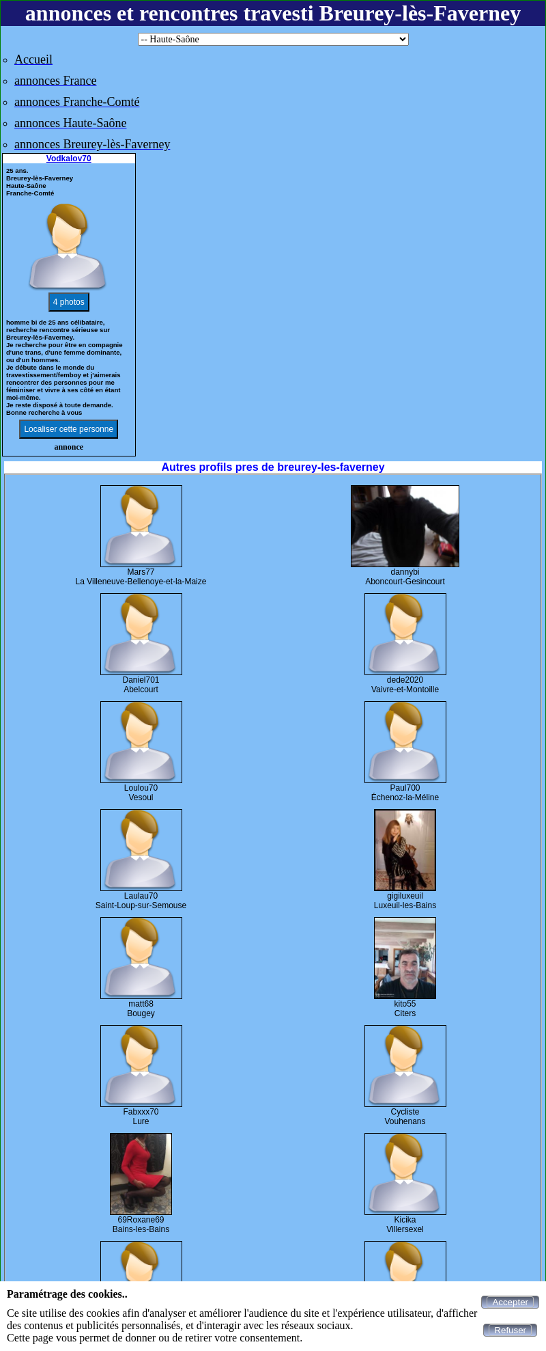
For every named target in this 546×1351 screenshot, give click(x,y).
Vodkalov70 (68, 158)
